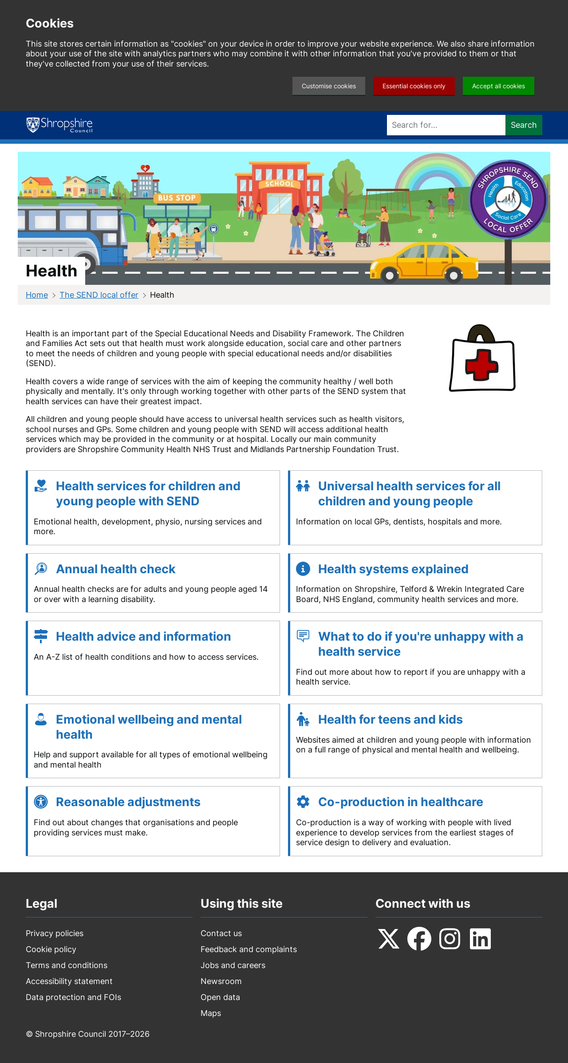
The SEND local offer (98, 294)
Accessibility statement (69, 981)
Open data (220, 997)
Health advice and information (143, 636)
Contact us (221, 933)
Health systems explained (393, 569)
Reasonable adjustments (128, 802)
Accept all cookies (498, 86)
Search (524, 125)
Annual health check (116, 569)
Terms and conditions (66, 965)
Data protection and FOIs (73, 997)
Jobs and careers (233, 965)
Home (37, 294)
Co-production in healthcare (400, 802)
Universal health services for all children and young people (409, 493)
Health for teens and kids (390, 719)
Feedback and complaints (249, 949)
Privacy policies (54, 933)
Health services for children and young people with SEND (148, 493)
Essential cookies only (414, 86)
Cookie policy (51, 949)
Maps (211, 1013)
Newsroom (221, 981)
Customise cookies (329, 86)
